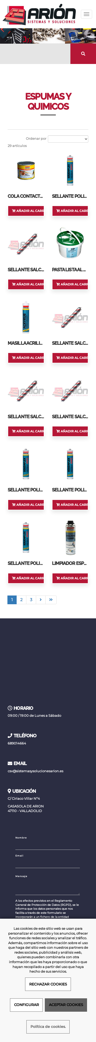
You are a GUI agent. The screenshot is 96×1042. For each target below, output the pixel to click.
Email (19, 855)
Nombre (21, 837)
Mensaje (21, 876)
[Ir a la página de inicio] (39, 14)
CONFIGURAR (26, 1004)
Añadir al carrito (28, 211)
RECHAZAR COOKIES (48, 984)
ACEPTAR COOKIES (66, 1004)
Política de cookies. (48, 1026)
